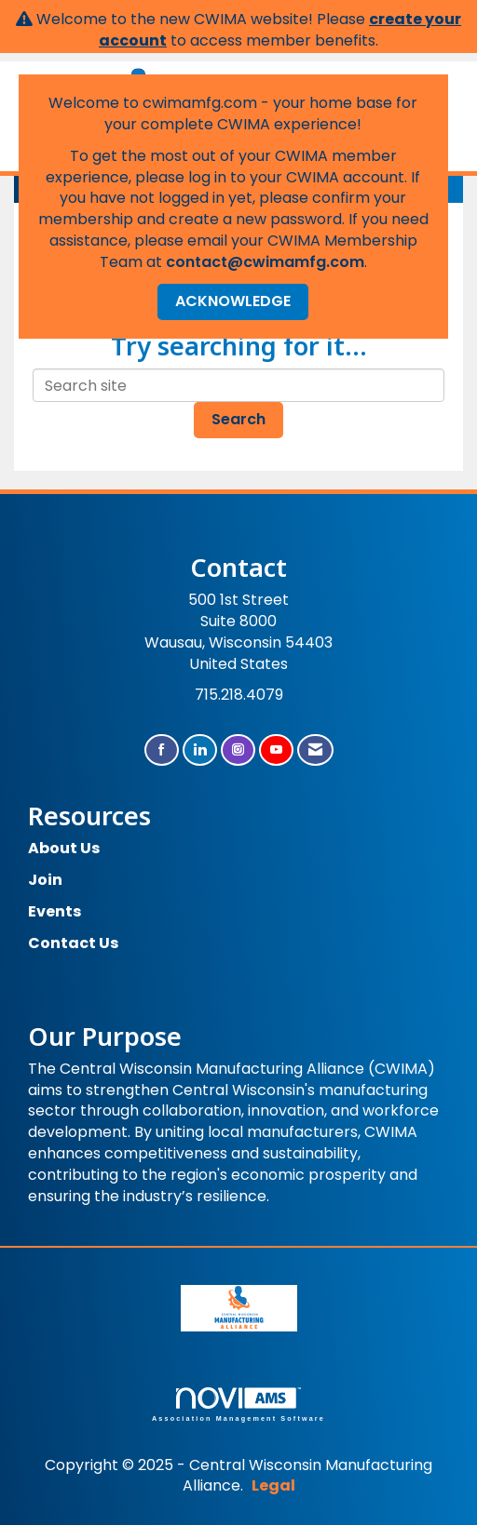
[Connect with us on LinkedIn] (200, 750)
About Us (64, 848)
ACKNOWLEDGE (233, 301)
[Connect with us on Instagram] (238, 750)
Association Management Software (238, 1404)
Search (238, 419)
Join (45, 879)
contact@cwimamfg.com (265, 262)
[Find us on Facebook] (161, 750)
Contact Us (73, 943)
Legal (273, 1485)
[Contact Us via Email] (315, 750)
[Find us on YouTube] (276, 750)
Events (54, 911)
